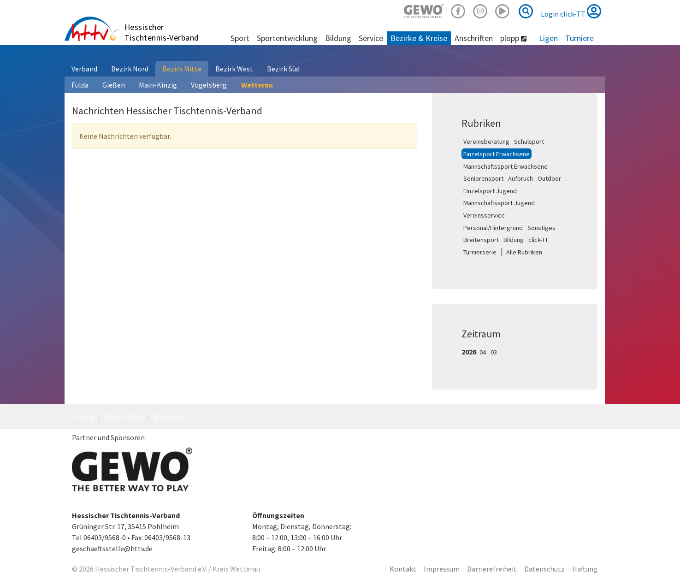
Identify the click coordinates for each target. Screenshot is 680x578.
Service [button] (371, 38)
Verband (84, 68)
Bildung (513, 240)
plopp (513, 38)
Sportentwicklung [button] (287, 38)
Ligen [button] (548, 38)
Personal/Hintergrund (493, 228)
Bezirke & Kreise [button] (418, 38)
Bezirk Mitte (181, 68)
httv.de (83, 416)
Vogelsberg (209, 84)
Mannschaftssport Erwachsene (505, 166)
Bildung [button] (338, 38)
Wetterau (257, 84)
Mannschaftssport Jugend (499, 203)
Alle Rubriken (524, 252)
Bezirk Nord (129, 68)
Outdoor (549, 178)
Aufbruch (520, 178)
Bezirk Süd (283, 68)
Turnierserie (480, 252)
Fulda (80, 84)
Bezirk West (234, 68)
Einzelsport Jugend (490, 191)
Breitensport (481, 240)
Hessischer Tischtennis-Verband (161, 32)
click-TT (538, 240)
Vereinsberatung (486, 141)
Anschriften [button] (474, 38)
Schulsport (529, 141)
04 (482, 352)
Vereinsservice (484, 215)
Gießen (113, 84)
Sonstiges (541, 228)
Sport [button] (240, 38)
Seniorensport (483, 178)
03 (494, 352)
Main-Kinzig (158, 84)
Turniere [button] (579, 38)
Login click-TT (571, 11)
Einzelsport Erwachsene (496, 154)
